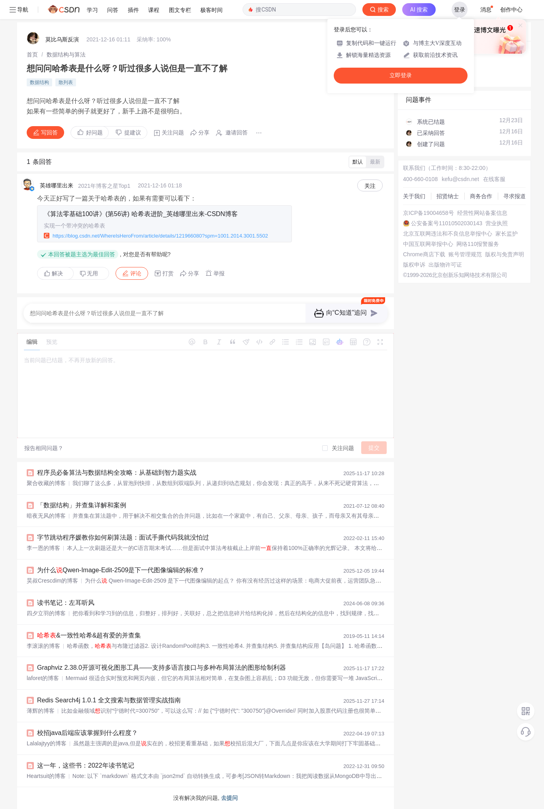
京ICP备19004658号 (428, 213)
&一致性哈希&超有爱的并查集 (89, 635)
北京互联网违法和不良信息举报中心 (447, 233)
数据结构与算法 (66, 54)
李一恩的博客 (43, 548)
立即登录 (400, 75)
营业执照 (496, 223)
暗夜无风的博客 (46, 516)
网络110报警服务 (477, 244)
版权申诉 (414, 264)
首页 (32, 54)
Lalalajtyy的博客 (47, 743)
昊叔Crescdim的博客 (52, 580)
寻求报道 (514, 196)
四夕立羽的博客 (46, 613)
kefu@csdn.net (460, 179)
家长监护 (506, 233)
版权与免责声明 (504, 254)
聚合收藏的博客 (46, 483)
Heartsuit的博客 (46, 776)
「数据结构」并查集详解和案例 (81, 505)
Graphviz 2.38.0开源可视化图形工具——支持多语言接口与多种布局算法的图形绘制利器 (161, 667)
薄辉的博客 (41, 711)
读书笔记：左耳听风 (65, 602)
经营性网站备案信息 (482, 213)
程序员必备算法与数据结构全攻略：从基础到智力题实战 (116, 472)
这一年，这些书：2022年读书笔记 (85, 765)
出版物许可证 (445, 264)
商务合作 (481, 196)
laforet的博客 (43, 678)
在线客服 (494, 179)
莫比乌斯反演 (62, 39)
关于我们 (414, 196)
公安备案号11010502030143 (446, 223)
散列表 (66, 82)
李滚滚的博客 (43, 646)
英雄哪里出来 (56, 185)
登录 (459, 9)
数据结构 (39, 82)
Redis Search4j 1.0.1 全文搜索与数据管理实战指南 (109, 700)
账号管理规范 (465, 254)
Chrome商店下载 (424, 254)
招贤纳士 (447, 196)
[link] (32, 54)
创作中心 (511, 9)
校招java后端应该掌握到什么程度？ (87, 732)
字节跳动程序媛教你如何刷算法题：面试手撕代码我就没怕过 (123, 537)
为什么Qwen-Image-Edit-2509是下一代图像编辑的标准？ (121, 570)
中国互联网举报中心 (428, 244)
